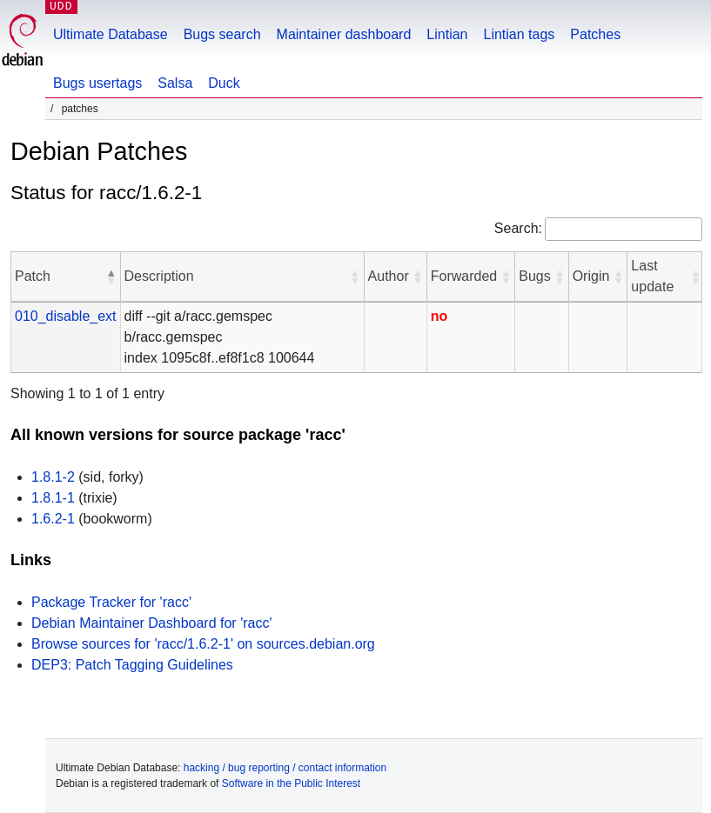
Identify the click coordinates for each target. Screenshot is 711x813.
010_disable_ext (66, 316)
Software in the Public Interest (291, 783)
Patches (595, 34)
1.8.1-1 (53, 497)
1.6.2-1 (53, 518)
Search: (518, 228)
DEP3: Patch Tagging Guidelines (132, 664)
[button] (111, 276)
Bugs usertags (97, 83)
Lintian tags (518, 34)
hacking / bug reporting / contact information (285, 768)
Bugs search (222, 34)
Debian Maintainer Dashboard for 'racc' (151, 623)
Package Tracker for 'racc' (111, 602)
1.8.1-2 (53, 477)
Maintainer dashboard (344, 34)
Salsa (175, 83)
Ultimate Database (110, 34)
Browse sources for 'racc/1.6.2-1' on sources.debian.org (203, 643)
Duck (223, 83)
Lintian (446, 34)
